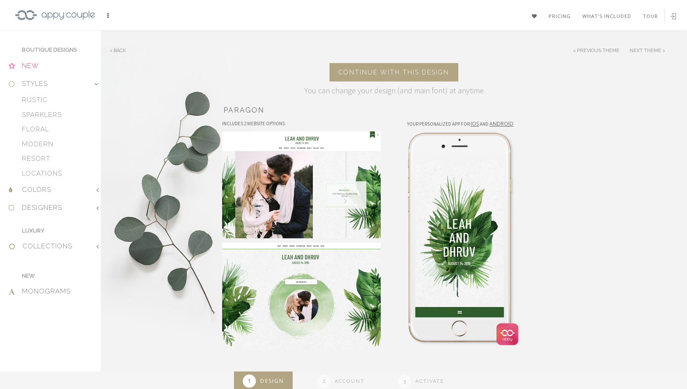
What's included (606, 16)
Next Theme (646, 50)
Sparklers (42, 115)
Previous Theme (598, 50)
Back (119, 50)
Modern (37, 144)
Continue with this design (394, 72)
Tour (650, 16)
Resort (36, 159)
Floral (35, 129)
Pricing (560, 16)
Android (501, 123)
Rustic (35, 100)
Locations (42, 173)
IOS (475, 123)
